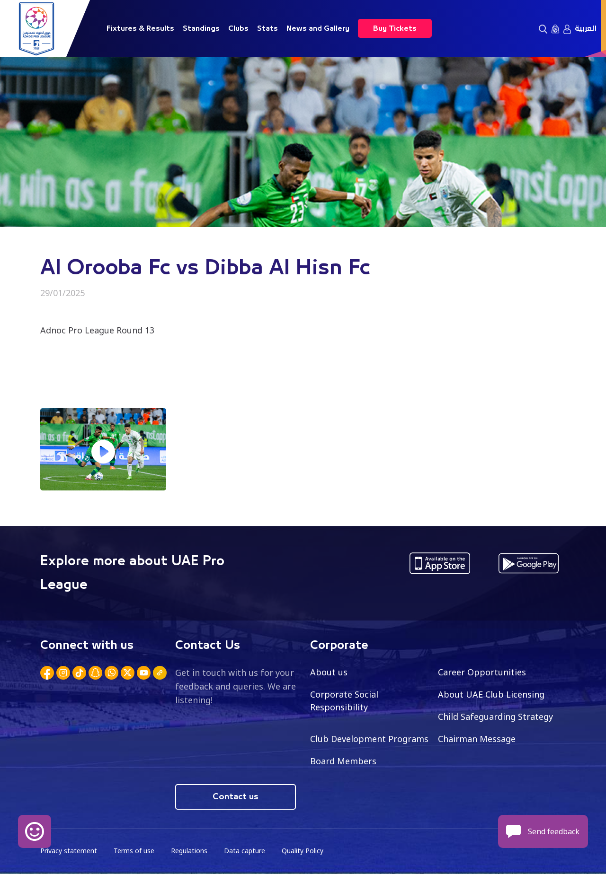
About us (329, 672)
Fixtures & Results (140, 28)
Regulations (189, 850)
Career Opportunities (482, 672)
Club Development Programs (369, 738)
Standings (201, 28)
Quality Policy (302, 850)
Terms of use (134, 850)
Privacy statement (68, 850)
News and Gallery (317, 28)
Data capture (244, 850)
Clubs (238, 28)
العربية (586, 28)
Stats (267, 28)
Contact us (235, 797)
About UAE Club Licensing (491, 694)
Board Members (343, 761)
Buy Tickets (395, 28)
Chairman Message (477, 738)
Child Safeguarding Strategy (495, 716)
